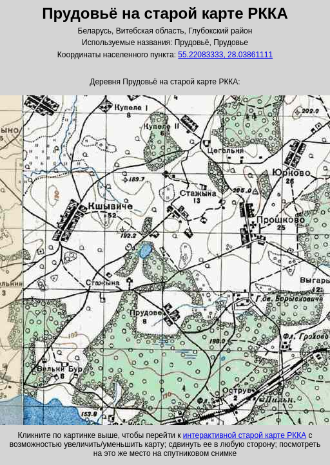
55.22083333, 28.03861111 (225, 54)
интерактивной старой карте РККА (244, 435)
